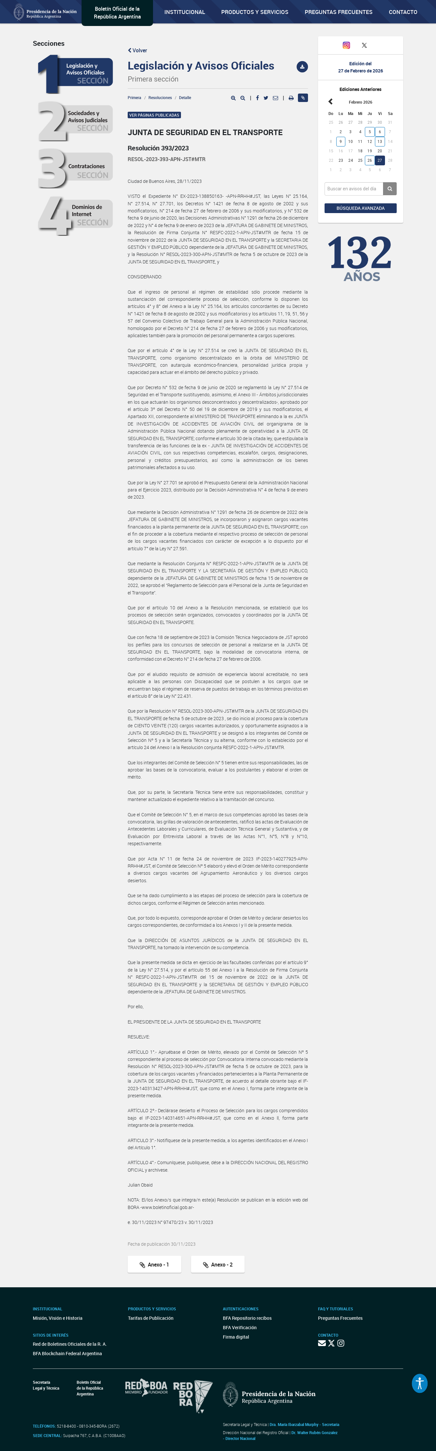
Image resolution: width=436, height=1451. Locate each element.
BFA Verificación (240, 1327)
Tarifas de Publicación (150, 1318)
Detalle (185, 97)
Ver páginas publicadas (154, 115)
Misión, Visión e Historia (58, 1318)
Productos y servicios (255, 12)
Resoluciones (160, 97)
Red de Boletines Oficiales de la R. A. (70, 1344)
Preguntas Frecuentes (339, 12)
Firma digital (236, 1337)
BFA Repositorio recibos (247, 1318)
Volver (137, 50)
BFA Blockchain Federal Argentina (67, 1353)
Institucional (184, 12)
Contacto (403, 12)
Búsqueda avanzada (361, 208)
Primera (134, 97)
